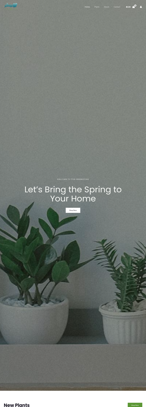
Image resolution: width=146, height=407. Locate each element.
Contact (117, 7)
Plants (96, 7)
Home (87, 7)
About (106, 7)
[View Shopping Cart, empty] (130, 7)
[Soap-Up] (11, 6)
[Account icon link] (141, 7)
